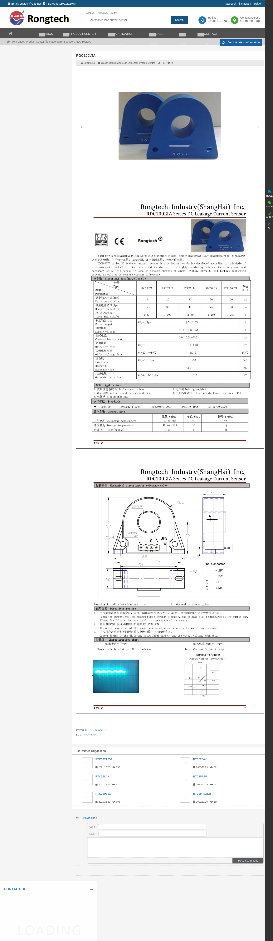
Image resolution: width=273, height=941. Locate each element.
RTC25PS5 (200, 776)
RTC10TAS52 (103, 759)
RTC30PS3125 (202, 793)
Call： (147, 826)
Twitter (257, 3)
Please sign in (90, 818)
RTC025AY (200, 759)
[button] (258, 128)
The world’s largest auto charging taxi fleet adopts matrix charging (42, 233)
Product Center (147, 63)
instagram (244, 3)
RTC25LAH (102, 776)
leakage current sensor (126, 63)
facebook (230, 3)
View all (33, 255)
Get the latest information (240, 42)
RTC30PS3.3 (103, 793)
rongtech (38, 17)
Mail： (147, 833)
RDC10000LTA (98, 729)
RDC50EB (90, 735)
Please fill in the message (33, 183)
